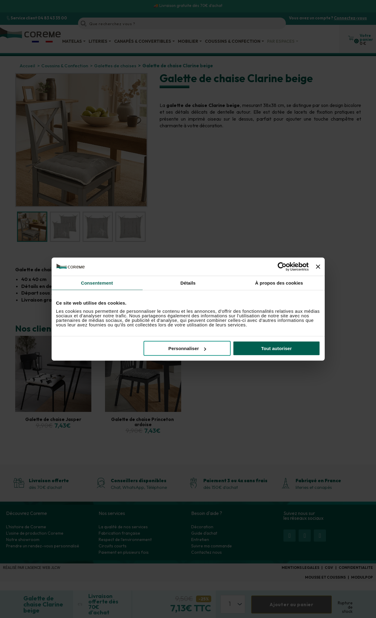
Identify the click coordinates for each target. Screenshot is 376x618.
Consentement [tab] (97, 282)
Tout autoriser (276, 348)
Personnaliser (187, 348)
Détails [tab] (188, 282)
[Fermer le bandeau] (318, 266)
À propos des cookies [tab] (279, 282)
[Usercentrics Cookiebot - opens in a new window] (282, 266)
